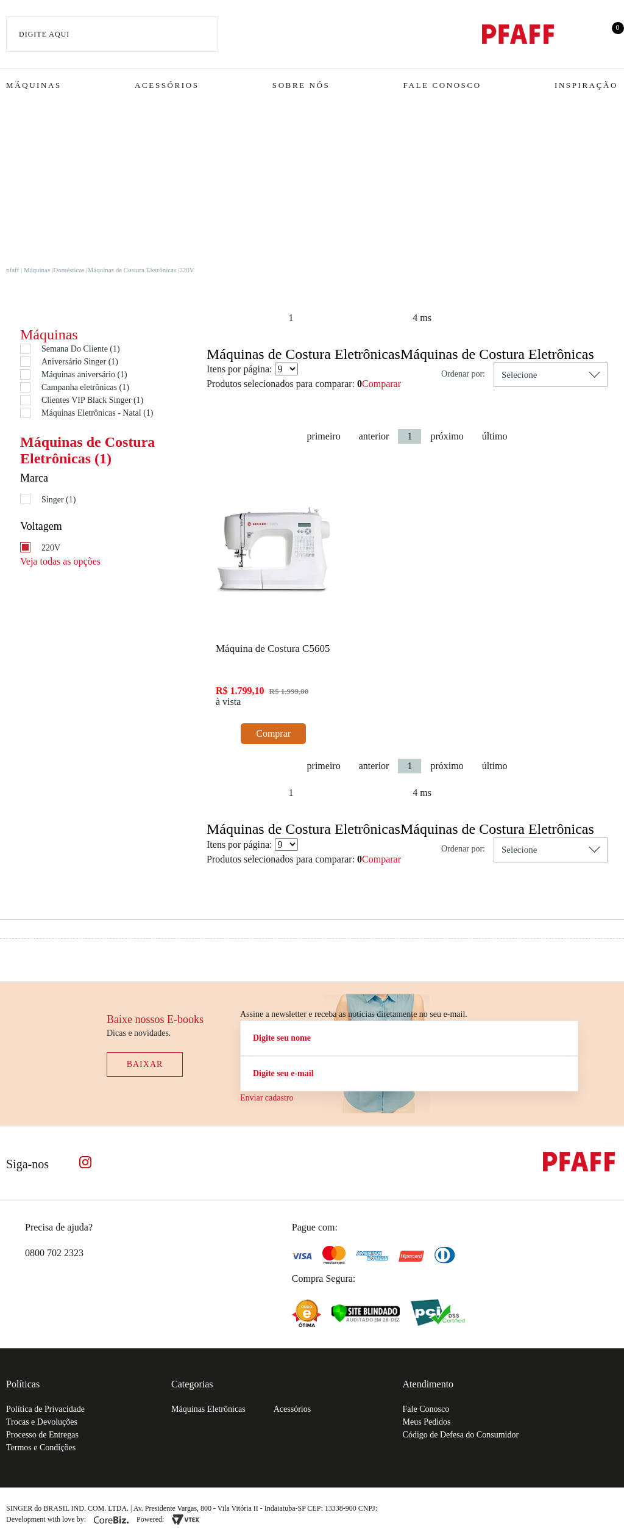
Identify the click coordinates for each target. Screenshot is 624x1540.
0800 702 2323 (54, 1253)
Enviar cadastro (266, 1097)
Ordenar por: (463, 373)
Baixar (145, 1064)
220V (186, 269)
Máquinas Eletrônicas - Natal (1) (97, 413)
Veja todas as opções (60, 561)
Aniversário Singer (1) (79, 361)
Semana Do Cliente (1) (80, 348)
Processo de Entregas (42, 1434)
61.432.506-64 (406, 1508)
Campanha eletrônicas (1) (85, 387)
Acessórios (167, 85)
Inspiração (586, 85)
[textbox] (112, 34)
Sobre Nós (301, 85)
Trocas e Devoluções (41, 1421)
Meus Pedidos (427, 1421)
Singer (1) (58, 499)
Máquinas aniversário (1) (84, 374)
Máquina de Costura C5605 (273, 648)
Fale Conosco (442, 85)
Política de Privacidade (45, 1409)
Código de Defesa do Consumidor (461, 1434)
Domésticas (68, 269)
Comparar (381, 383)
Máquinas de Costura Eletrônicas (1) (87, 450)
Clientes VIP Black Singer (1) (92, 400)
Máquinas (34, 85)
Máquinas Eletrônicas (208, 1409)
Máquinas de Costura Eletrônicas (132, 269)
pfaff (12, 269)
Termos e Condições (41, 1447)
